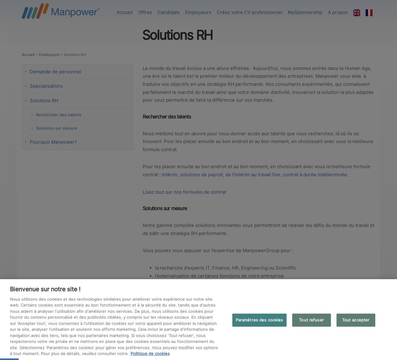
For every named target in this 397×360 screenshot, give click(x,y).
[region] (198, 319)
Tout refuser (311, 319)
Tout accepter (356, 319)
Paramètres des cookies (259, 319)
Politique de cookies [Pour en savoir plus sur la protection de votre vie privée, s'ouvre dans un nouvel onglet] (150, 353)
